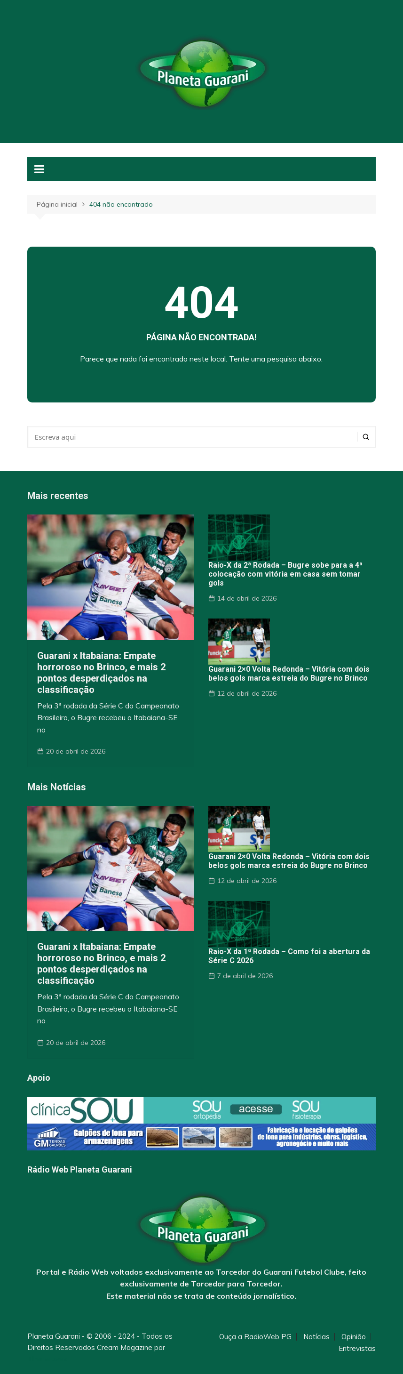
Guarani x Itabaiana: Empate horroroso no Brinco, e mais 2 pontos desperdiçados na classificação (101, 672)
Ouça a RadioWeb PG (255, 1337)
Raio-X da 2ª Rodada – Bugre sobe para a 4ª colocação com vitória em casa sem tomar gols (285, 574)
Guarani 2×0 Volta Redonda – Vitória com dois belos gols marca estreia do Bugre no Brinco (289, 674)
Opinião (353, 1337)
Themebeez (47, 1358)
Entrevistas (357, 1348)
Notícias (316, 1337)
